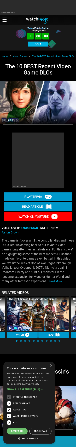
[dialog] (29, 403)
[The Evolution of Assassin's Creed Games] (38, 313)
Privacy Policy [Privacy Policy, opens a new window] (32, 383)
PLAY (38, 44)
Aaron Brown (29, 228)
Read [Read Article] (54, 335)
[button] (16, 341)
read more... (56, 281)
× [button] (51, 365)
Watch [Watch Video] (22, 335)
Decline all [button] (40, 431)
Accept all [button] (17, 431)
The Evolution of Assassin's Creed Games (33, 299)
